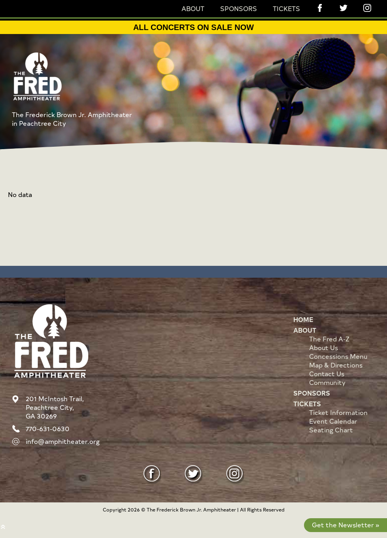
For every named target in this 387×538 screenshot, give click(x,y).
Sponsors (238, 8)
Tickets (286, 8)
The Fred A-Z (329, 338)
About (192, 8)
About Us (323, 347)
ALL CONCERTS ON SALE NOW (193, 27)
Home (303, 319)
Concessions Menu (338, 356)
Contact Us (326, 373)
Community (327, 382)
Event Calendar (333, 421)
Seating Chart (331, 429)
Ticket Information (338, 412)
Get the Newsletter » (345, 524)
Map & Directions (335, 364)
